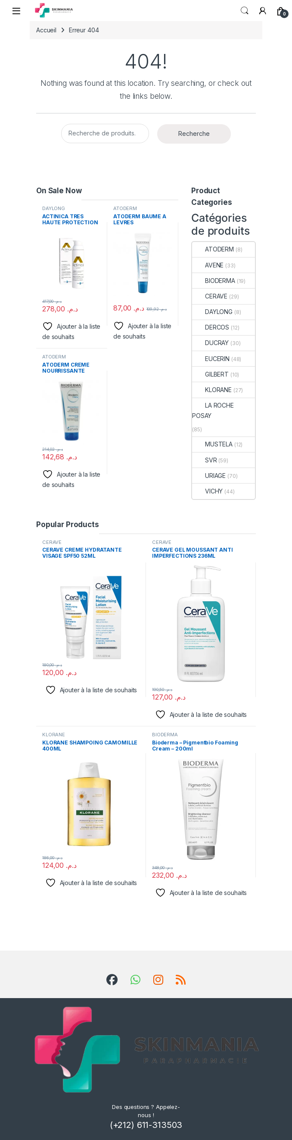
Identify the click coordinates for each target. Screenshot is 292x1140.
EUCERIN (211, 358)
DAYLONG (53, 208)
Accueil (46, 30)
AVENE (208, 265)
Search (244, 11)
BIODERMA (213, 280)
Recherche (194, 133)
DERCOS (210, 327)
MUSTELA (212, 444)
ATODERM (125, 208)
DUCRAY (210, 342)
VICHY (207, 491)
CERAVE (209, 296)
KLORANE (212, 389)
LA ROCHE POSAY (213, 410)
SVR (204, 460)
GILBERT (210, 374)
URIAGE (209, 475)
